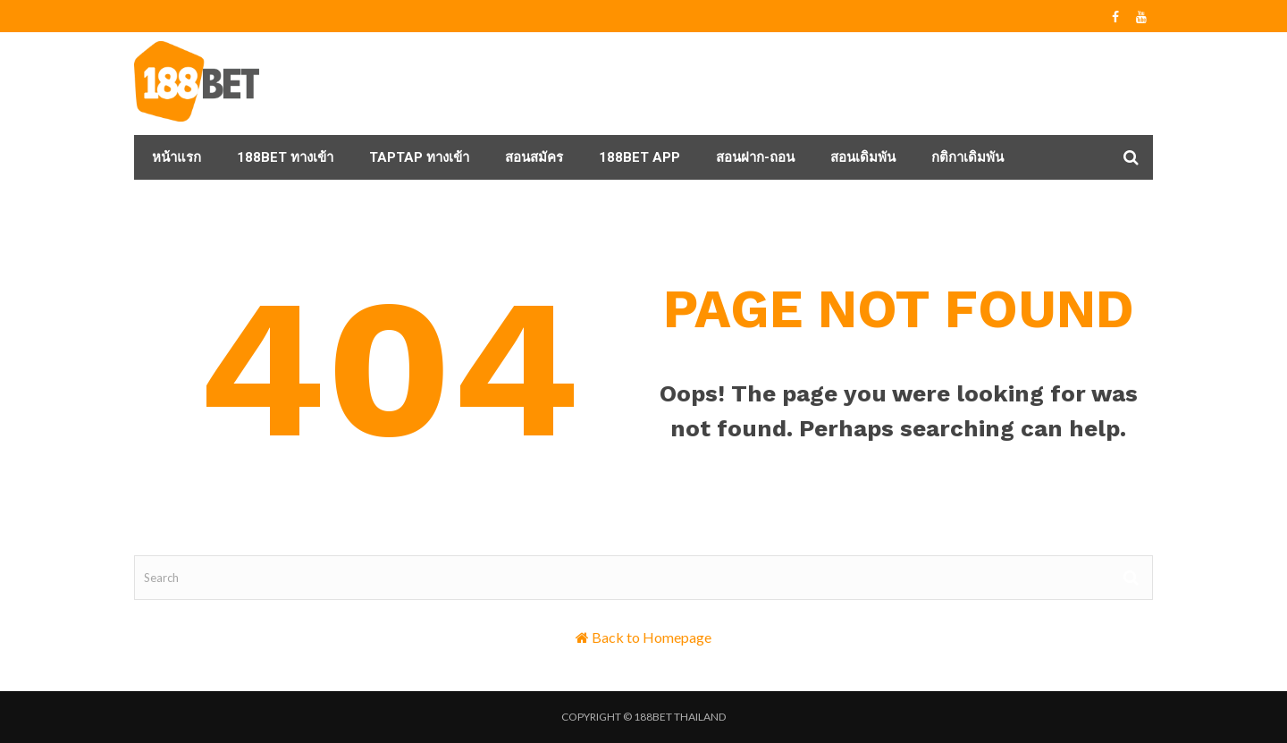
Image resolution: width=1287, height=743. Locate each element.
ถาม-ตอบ (179, 202)
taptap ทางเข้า (419, 157)
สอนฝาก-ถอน (755, 157)
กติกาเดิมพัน (967, 157)
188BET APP (639, 157)
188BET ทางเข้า (285, 157)
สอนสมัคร (534, 157)
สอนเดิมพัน (863, 157)
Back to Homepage (651, 637)
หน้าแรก (176, 157)
